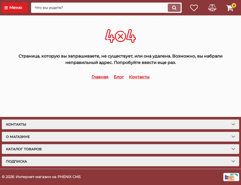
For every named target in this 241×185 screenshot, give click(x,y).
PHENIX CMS (69, 176)
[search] (106, 8)
